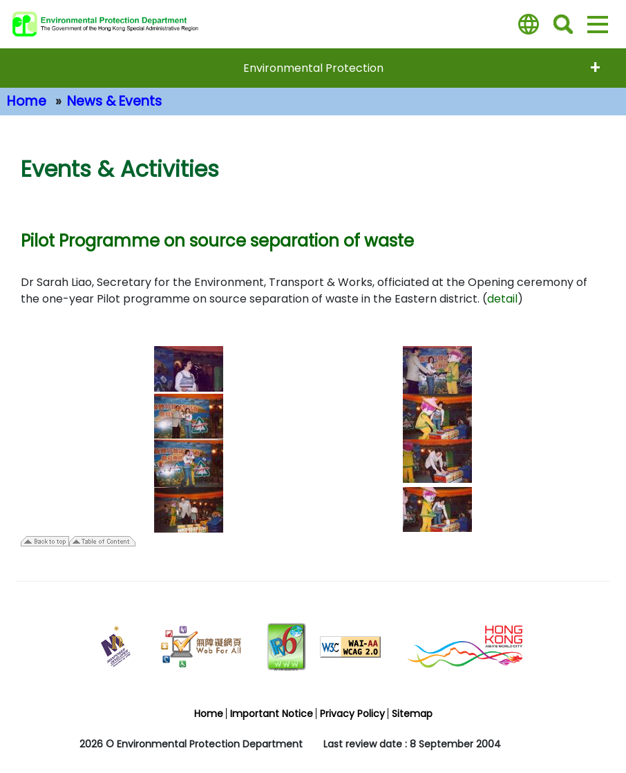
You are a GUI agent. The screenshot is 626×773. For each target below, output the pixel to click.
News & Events (114, 101)
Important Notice (271, 713)
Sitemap (412, 713)
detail (502, 299)
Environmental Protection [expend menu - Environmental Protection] (313, 68)
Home (26, 101)
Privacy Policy (352, 713)
